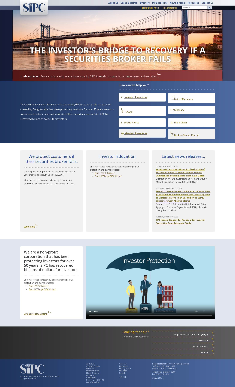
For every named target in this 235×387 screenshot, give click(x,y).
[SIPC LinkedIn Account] (124, 377)
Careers (122, 364)
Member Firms (160, 2)
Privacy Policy (125, 368)
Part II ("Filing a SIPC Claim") (108, 176)
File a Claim (179, 122)
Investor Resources (134, 97)
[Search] (194, 7)
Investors (145, 2)
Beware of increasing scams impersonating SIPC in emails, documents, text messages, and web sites (100, 76)
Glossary (177, 110)
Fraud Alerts (130, 122)
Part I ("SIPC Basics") (105, 172)
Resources (193, 2)
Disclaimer (123, 366)
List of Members (170, 7)
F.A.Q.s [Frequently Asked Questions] (126, 110)
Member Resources (134, 133)
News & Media (177, 2)
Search (208, 352)
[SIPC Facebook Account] (120, 377)
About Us (113, 2)
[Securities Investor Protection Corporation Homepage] (34, 7)
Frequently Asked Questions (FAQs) (194, 334)
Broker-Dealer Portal (150, 7)
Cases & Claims (129, 2)
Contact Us (207, 2)
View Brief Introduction (37, 313)
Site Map (123, 370)
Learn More (31, 226)
